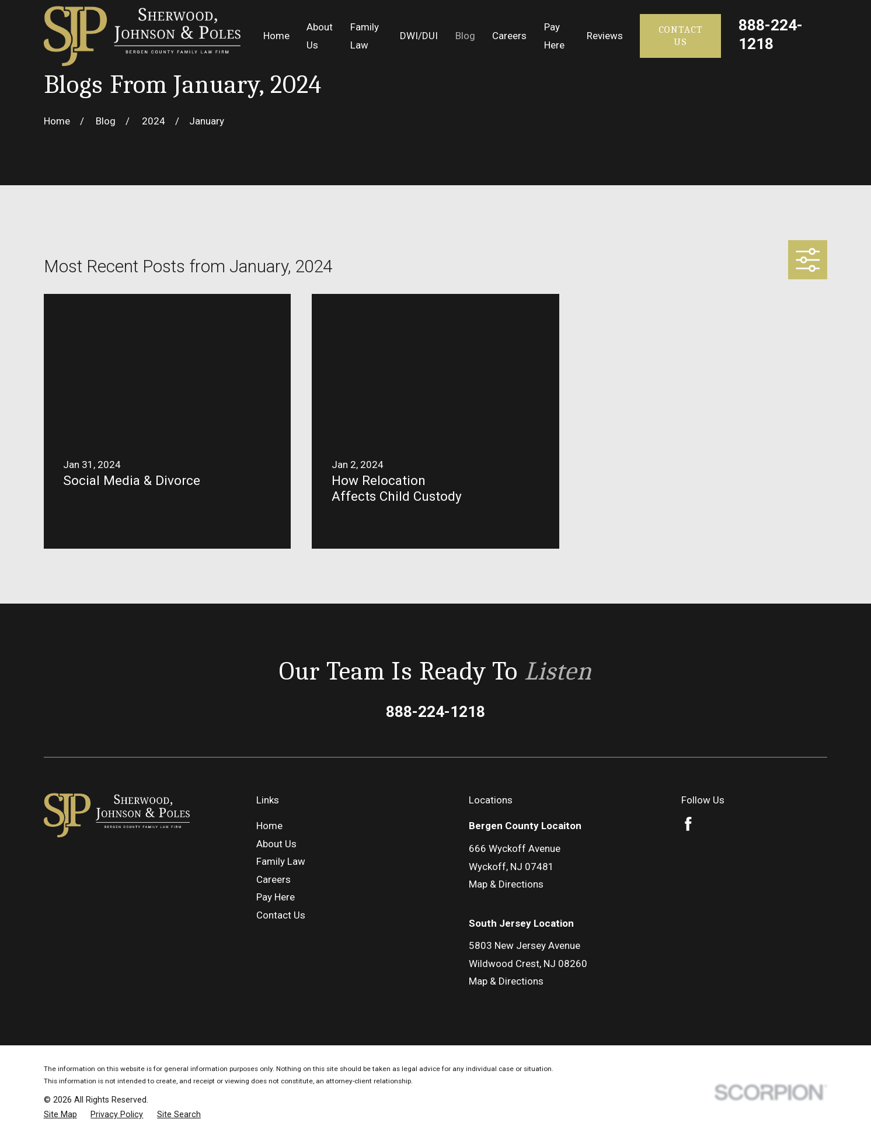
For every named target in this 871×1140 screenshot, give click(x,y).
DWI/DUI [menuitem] (419, 35)
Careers (273, 879)
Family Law (280, 861)
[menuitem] (60, 1114)
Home (269, 825)
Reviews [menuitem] (605, 35)
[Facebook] (688, 824)
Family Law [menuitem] (364, 35)
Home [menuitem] (276, 35)
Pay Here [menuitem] (554, 35)
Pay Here (275, 897)
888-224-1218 (770, 34)
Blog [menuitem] (465, 35)
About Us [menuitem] (319, 35)
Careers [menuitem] (509, 35)
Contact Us (681, 35)
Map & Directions (506, 884)
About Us (276, 844)
